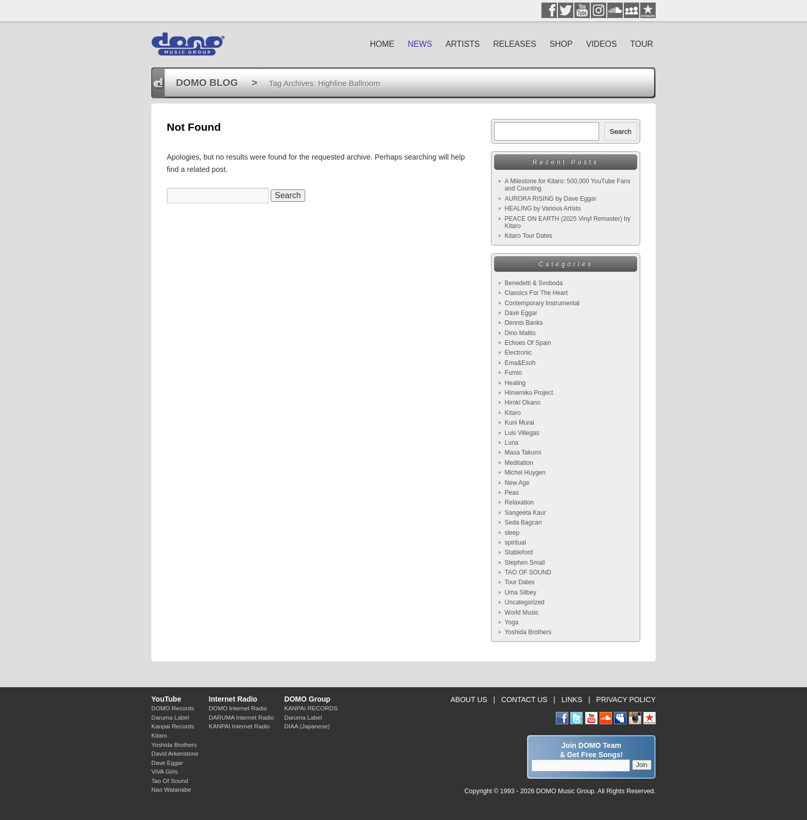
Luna (512, 442)
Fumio (513, 372)
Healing (515, 383)
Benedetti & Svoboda (534, 283)
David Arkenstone (175, 753)
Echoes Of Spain (528, 342)
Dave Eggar (521, 313)
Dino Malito (520, 333)
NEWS (420, 44)
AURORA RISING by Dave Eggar (551, 198)
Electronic (518, 352)
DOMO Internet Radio (238, 708)
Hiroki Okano (522, 402)
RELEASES (514, 44)
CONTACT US (524, 699)
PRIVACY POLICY (626, 699)
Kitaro (513, 412)
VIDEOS (601, 44)
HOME (382, 44)
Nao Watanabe (171, 789)
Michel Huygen (525, 472)
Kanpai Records (172, 726)
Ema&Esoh (520, 363)
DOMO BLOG (207, 82)
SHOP (561, 44)
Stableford (519, 552)
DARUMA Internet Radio (241, 717)
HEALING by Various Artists (543, 208)
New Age (517, 482)
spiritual (515, 542)
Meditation (519, 462)
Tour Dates (520, 582)
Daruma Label (170, 717)
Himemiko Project (529, 392)
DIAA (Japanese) (306, 726)
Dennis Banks (524, 322)
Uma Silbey (520, 592)
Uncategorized (525, 602)
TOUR (641, 44)
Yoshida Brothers (528, 632)
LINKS (572, 699)
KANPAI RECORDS (311, 708)
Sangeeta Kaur (525, 512)
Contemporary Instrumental (542, 303)
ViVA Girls (164, 771)
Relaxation (519, 502)
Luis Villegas (522, 433)
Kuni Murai (519, 422)
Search (620, 131)
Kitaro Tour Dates (529, 235)
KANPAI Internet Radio (239, 726)
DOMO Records (172, 708)
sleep (512, 532)
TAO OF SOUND (528, 572)
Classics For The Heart (536, 292)
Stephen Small (525, 562)
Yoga (512, 622)
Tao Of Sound (169, 780)
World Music (522, 612)
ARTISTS (463, 44)
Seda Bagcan (523, 522)
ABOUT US (468, 699)
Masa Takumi (523, 452)
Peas (512, 492)
